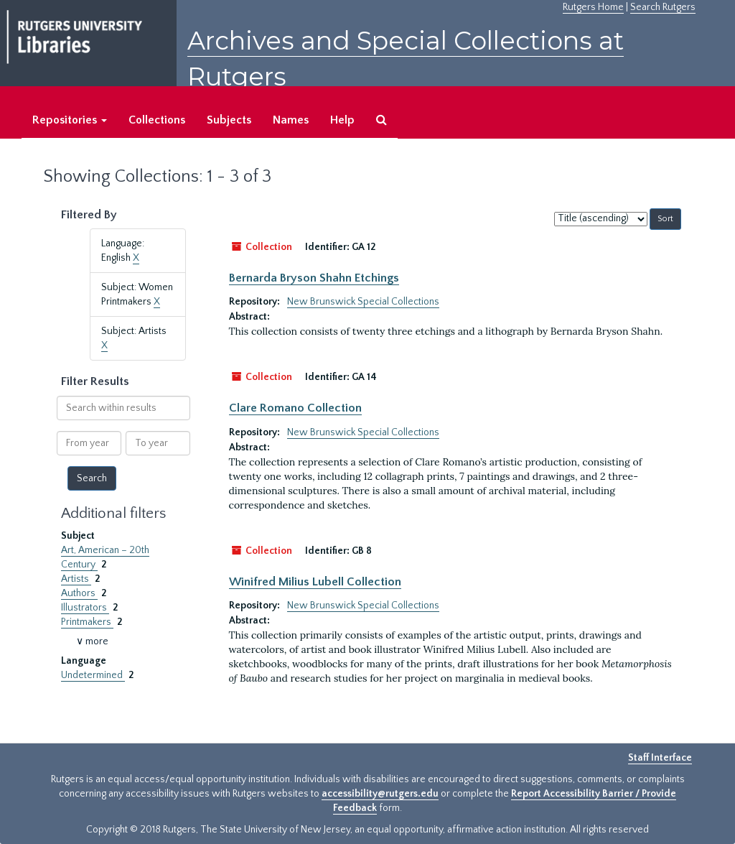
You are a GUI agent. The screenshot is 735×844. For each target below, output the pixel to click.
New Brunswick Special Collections (363, 301)
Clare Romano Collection (295, 408)
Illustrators (85, 607)
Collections (156, 119)
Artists (76, 579)
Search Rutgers (663, 7)
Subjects (229, 119)
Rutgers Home (593, 7)
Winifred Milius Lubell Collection (315, 581)
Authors (79, 593)
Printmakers (87, 622)
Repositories (69, 119)
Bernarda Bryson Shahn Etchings (314, 278)
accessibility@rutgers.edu (380, 793)
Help (342, 119)
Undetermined (93, 675)
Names (291, 119)
